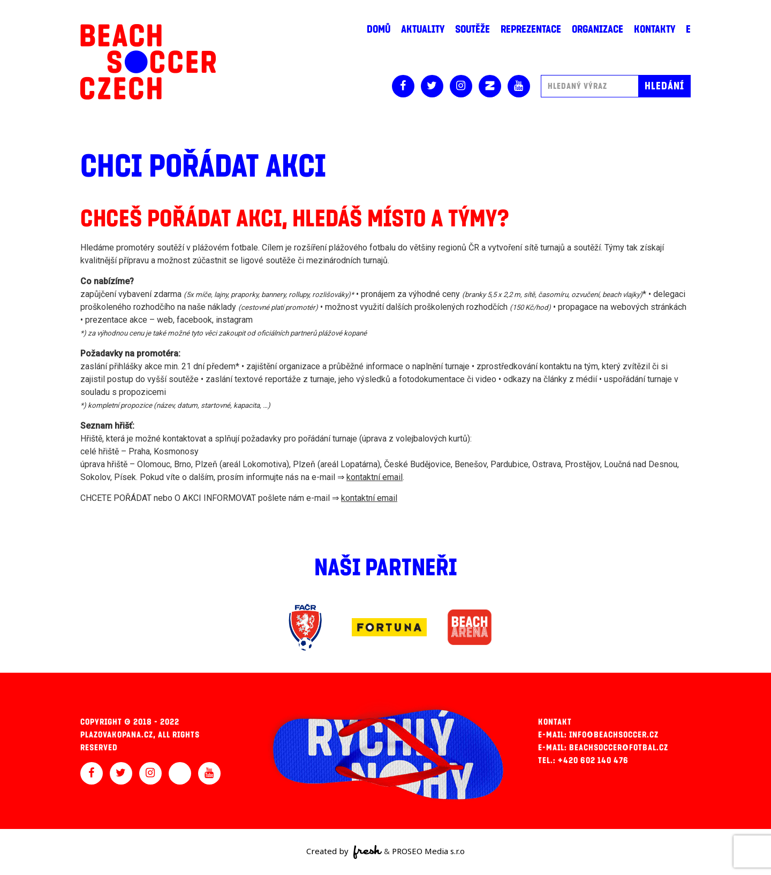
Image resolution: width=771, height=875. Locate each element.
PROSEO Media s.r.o (428, 851)
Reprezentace (531, 29)
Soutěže (472, 29)
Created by (344, 852)
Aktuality (422, 29)
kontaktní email (374, 477)
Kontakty (654, 29)
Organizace (597, 29)
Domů (378, 29)
